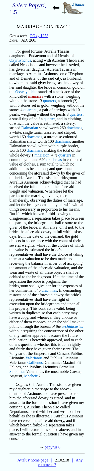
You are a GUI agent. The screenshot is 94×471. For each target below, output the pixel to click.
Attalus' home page (33, 460)
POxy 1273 (39, 36)
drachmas (74, 128)
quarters (49, 101)
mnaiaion (41, 155)
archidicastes (72, 326)
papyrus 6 (52, 447)
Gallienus (35, 362)
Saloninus (17, 371)
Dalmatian (29, 128)
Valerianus (34, 358)
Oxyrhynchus (20, 60)
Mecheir (30, 376)
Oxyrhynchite (26, 92)
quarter (49, 119)
